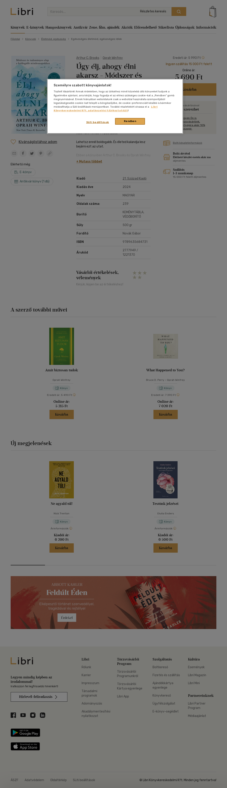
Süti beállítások (97, 122)
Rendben (130, 121)
